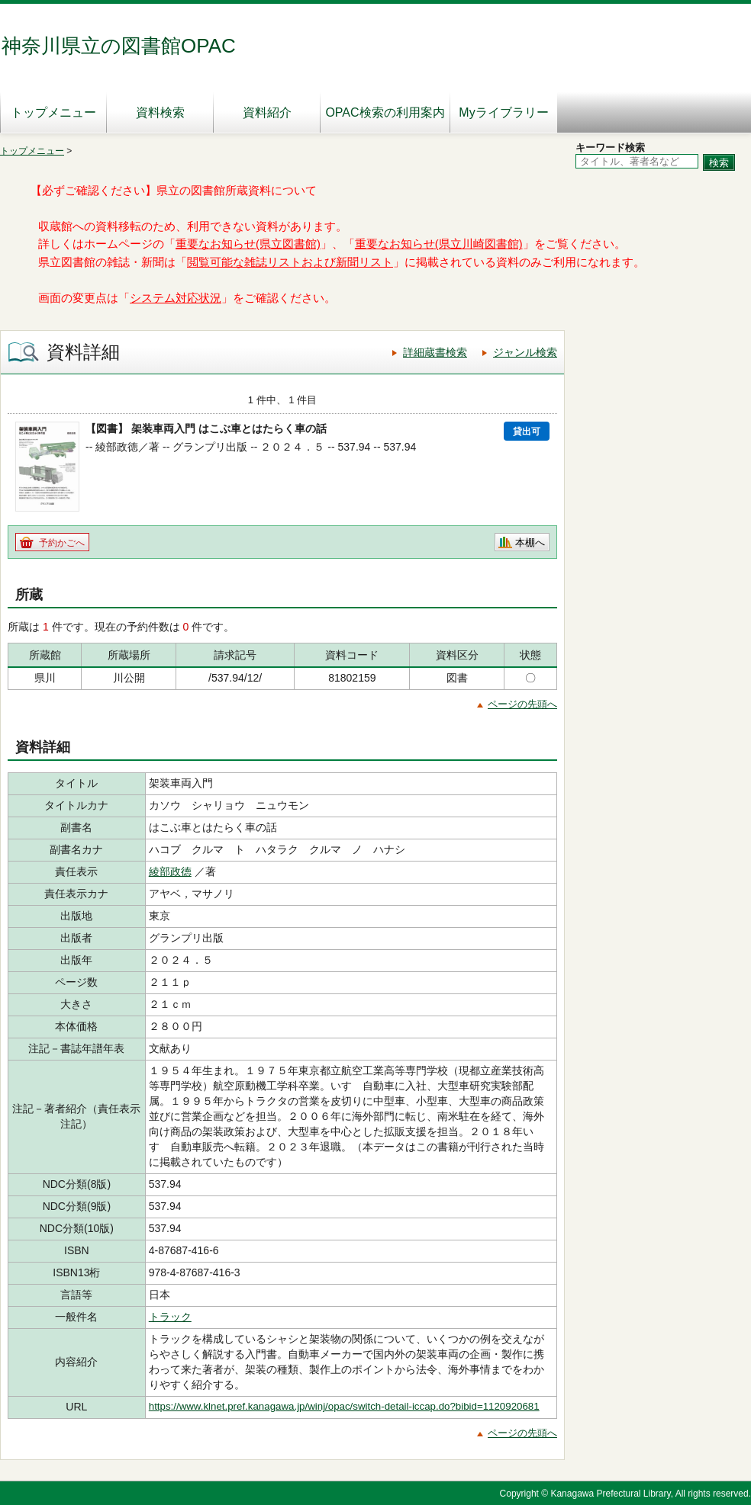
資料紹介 (267, 112)
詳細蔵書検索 (435, 352)
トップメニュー (53, 112)
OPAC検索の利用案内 (384, 112)
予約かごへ (62, 543)
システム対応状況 (175, 298)
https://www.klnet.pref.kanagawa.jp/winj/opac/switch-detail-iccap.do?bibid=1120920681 (344, 1406)
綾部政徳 (170, 871)
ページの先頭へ (522, 704)
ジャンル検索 (525, 352)
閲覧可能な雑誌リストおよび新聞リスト (290, 262)
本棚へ (530, 542)
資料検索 (160, 112)
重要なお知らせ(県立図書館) (248, 244)
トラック (170, 1317)
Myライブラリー (503, 112)
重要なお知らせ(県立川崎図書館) (439, 244)
